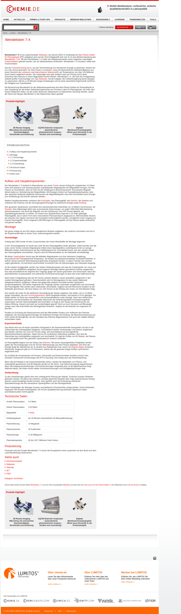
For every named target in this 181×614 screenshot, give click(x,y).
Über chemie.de (57, 572)
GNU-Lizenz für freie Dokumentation (96, 485)
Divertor (74, 201)
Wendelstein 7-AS (12, 59)
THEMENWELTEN (137, 19)
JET (8, 470)
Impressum (48, 611)
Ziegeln (81, 347)
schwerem (26, 72)
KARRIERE (120, 19)
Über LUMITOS (93, 572)
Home (5, 33)
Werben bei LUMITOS (134, 572)
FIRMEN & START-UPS (40, 19)
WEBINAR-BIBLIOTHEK (80, 19)
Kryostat (8, 209)
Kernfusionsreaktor (14, 461)
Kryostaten (45, 201)
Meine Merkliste (107, 27)
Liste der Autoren (133, 485)
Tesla (32, 413)
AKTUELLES (19, 19)
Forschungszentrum (36, 295)
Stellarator (43, 55)
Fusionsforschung (19, 68)
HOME (6, 19)
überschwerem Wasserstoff (46, 72)
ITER (8, 474)
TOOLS (153, 19)
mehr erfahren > (54, 584)
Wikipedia (66, 485)
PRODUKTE (60, 19)
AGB (60, 611)
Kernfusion (18, 478)
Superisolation (19, 256)
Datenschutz (71, 611)
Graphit (74, 347)
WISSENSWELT (103, 19)
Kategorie (9, 478)
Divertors (46, 343)
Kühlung (82, 203)
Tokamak (10, 467)
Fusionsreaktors (11, 61)
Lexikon (13, 33)
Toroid (55, 185)
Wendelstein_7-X (36, 485)
